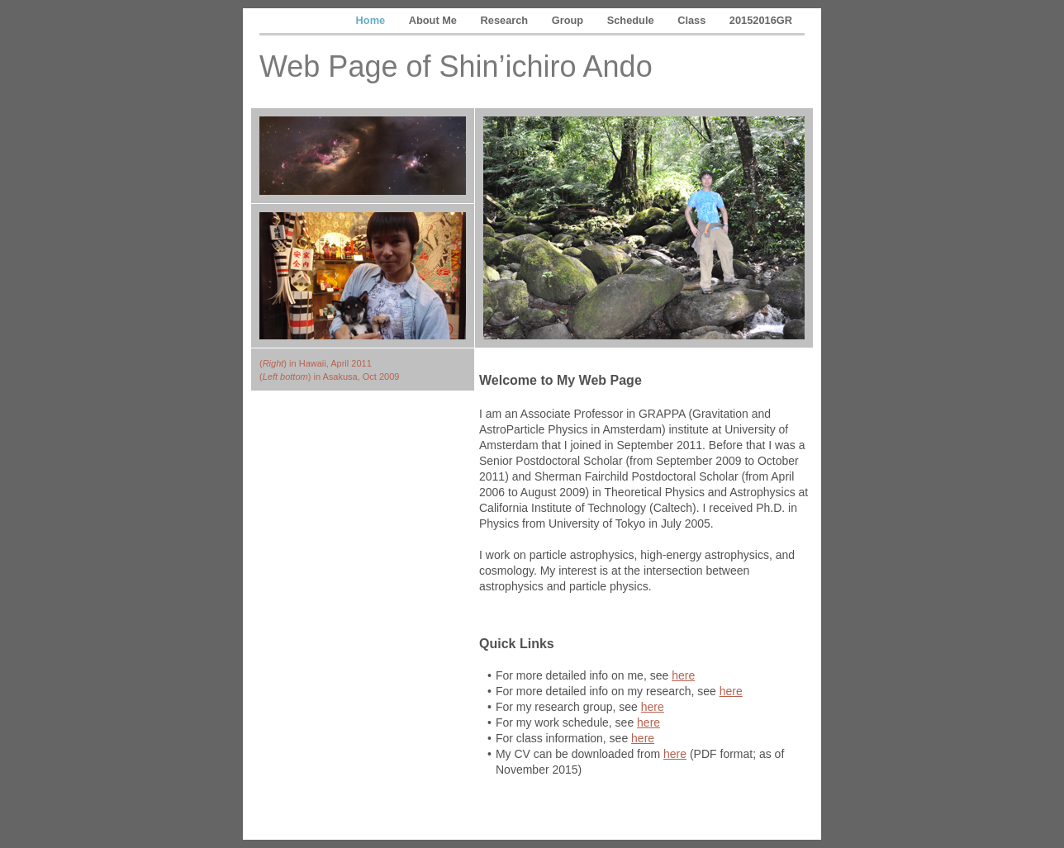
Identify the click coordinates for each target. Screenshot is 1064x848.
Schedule (632, 20)
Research (506, 20)
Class (693, 20)
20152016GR (760, 20)
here (683, 675)
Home (372, 20)
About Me (434, 20)
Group (569, 20)
